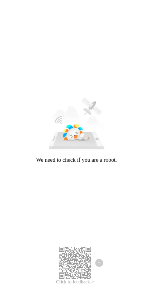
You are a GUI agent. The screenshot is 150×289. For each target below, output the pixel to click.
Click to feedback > (75, 282)
